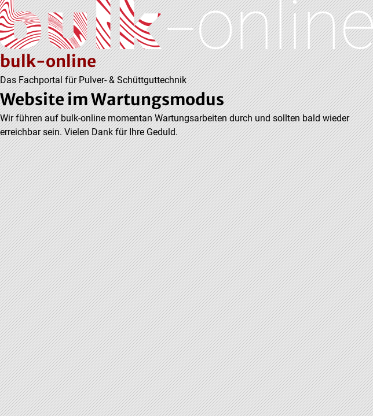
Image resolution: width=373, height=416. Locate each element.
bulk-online (48, 61)
